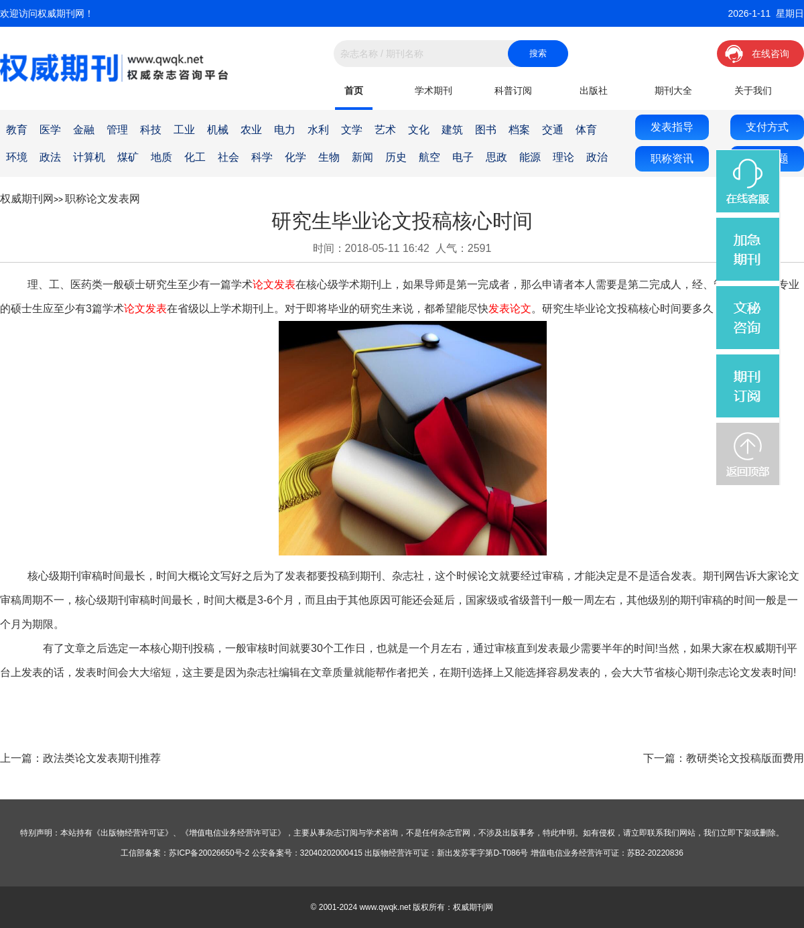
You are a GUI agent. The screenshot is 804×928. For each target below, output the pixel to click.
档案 (519, 129)
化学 (295, 157)
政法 (50, 157)
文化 (418, 129)
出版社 (594, 90)
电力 (284, 129)
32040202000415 (331, 853)
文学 (351, 129)
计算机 (89, 157)
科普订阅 (513, 90)
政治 (597, 157)
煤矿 (128, 157)
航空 (429, 157)
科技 (150, 129)
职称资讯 (672, 158)
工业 (184, 129)
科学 (262, 157)
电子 (463, 157)
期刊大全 (673, 90)
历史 (396, 157)
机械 (217, 129)
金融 (83, 129)
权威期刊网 (27, 198)
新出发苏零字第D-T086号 (482, 853)
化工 (195, 157)
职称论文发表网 (102, 198)
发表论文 (509, 308)
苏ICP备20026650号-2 (209, 853)
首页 (353, 90)
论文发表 (274, 284)
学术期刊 (433, 90)
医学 (50, 129)
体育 (586, 129)
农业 (251, 129)
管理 (117, 129)
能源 (530, 157)
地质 (161, 157)
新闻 (362, 157)
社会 (228, 157)
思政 (496, 157)
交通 (552, 129)
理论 (563, 157)
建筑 (452, 129)
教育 (16, 129)
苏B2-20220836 (655, 853)
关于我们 (753, 90)
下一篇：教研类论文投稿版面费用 (723, 758)
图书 (485, 129)
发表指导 (672, 127)
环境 (16, 157)
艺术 (385, 129)
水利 (318, 129)
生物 (329, 157)
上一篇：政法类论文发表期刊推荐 (80, 758)
